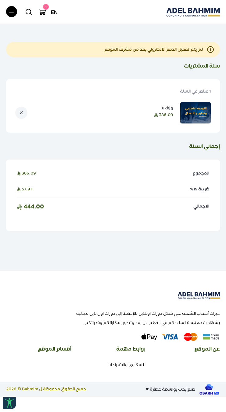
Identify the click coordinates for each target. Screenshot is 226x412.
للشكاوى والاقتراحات (126, 364)
